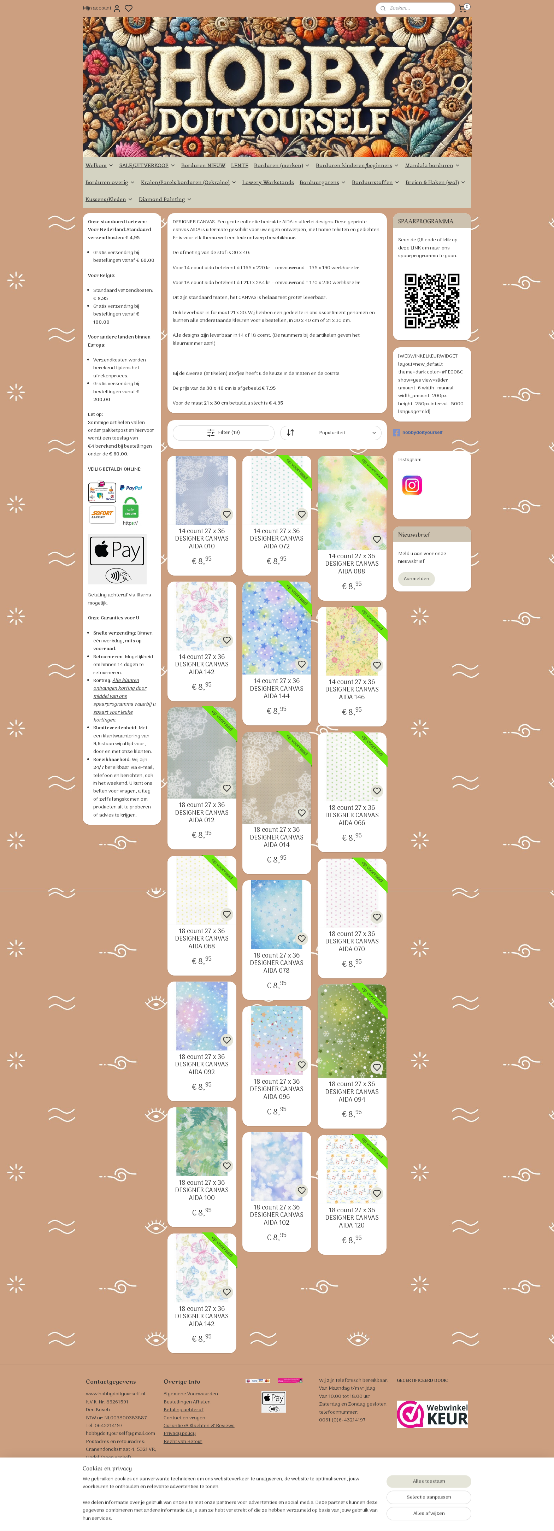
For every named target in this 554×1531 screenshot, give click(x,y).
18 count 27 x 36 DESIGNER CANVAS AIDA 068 (202, 939)
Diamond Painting (165, 199)
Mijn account (102, 8)
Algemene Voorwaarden (191, 1394)
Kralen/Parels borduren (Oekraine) (189, 182)
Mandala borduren (432, 165)
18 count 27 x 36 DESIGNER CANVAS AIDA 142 (202, 1317)
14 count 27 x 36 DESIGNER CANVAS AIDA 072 (276, 539)
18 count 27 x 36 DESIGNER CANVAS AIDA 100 (202, 1190)
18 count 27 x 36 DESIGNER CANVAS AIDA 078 (276, 963)
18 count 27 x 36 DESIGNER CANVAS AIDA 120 (352, 1218)
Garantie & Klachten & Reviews (199, 1426)
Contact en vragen (184, 1418)
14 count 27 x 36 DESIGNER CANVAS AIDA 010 (202, 539)
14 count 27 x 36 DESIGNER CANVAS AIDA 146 (352, 690)
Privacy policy (180, 1434)
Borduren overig (110, 182)
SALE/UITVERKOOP (147, 165)
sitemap (305, 1518)
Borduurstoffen (376, 182)
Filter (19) (223, 433)
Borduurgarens (323, 182)
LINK (415, 248)
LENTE (239, 165)
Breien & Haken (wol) (436, 182)
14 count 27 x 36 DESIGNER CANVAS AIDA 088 (352, 564)
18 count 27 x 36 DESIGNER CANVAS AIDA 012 (202, 813)
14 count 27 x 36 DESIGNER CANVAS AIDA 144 (276, 689)
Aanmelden (416, 579)
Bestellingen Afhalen (187, 1402)
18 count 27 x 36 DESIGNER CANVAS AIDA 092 (202, 1065)
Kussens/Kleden (109, 199)
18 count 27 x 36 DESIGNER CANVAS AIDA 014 (276, 837)
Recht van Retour (183, 1442)
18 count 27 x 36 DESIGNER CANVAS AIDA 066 (352, 816)
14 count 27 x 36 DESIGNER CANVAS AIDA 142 (202, 665)
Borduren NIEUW (203, 165)
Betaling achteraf (184, 1410)
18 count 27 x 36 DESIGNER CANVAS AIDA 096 (276, 1089)
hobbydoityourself (417, 433)
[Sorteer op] (330, 433)
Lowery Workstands (268, 182)
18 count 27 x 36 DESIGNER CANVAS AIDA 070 (352, 942)
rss (317, 1518)
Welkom (100, 165)
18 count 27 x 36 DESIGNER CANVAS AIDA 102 (276, 1215)
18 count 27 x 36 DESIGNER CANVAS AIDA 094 (352, 1092)
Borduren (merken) (282, 165)
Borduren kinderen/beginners (357, 165)
